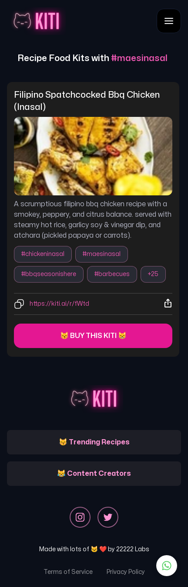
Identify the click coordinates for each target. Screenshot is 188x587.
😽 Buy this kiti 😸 (93, 335)
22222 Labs (132, 549)
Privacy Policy (126, 572)
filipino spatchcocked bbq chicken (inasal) (87, 101)
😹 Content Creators (94, 473)
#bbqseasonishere (48, 274)
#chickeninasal (42, 254)
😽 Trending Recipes (94, 442)
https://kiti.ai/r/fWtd (59, 304)
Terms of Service (68, 572)
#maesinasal (102, 254)
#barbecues (112, 274)
